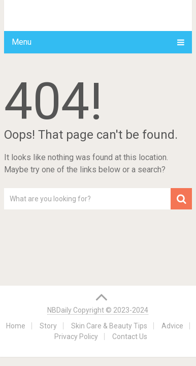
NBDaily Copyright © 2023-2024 (97, 310)
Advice (172, 326)
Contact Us (129, 336)
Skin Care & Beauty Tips (109, 326)
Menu (21, 42)
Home (15, 326)
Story (48, 326)
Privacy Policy (76, 336)
